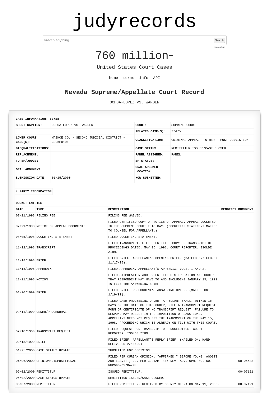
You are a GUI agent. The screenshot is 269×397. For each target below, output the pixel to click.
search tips (219, 47)
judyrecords (134, 22)
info (143, 78)
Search (219, 40)
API (156, 78)
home (113, 78)
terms (128, 78)
